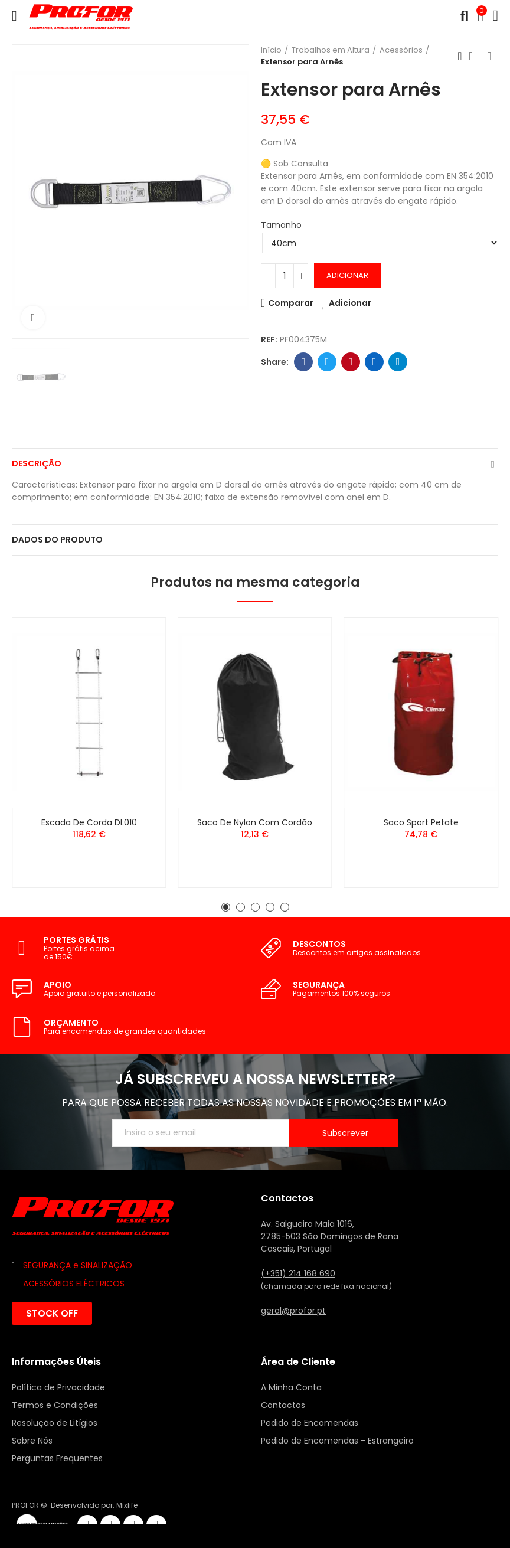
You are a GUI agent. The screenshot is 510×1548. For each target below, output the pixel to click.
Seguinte (489, 56)
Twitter (327, 361)
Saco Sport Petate (421, 822)
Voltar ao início (474, 56)
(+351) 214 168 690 (298, 1273)
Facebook (304, 361)
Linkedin (374, 361)
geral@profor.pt (293, 1311)
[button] (225, 907)
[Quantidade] (284, 275)
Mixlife (127, 1505)
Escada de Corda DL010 (89, 822)
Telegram (398, 361)
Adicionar (347, 275)
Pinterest (351, 361)
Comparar (290, 303)
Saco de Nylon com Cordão (254, 822)
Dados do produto (57, 540)
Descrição (36, 463)
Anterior (460, 56)
